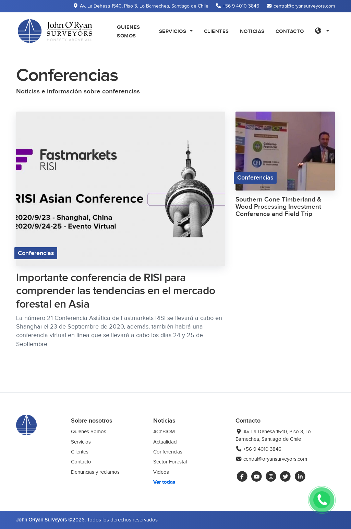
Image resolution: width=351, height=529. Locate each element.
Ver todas (164, 482)
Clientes (79, 452)
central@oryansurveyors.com (271, 459)
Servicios (81, 442)
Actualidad (165, 442)
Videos (161, 472)
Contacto (81, 462)
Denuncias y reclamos (95, 472)
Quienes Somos (88, 431)
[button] (322, 31)
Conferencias (167, 452)
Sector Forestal (170, 462)
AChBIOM (164, 431)
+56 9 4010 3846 (258, 449)
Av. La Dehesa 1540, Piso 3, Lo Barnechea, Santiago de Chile (273, 435)
